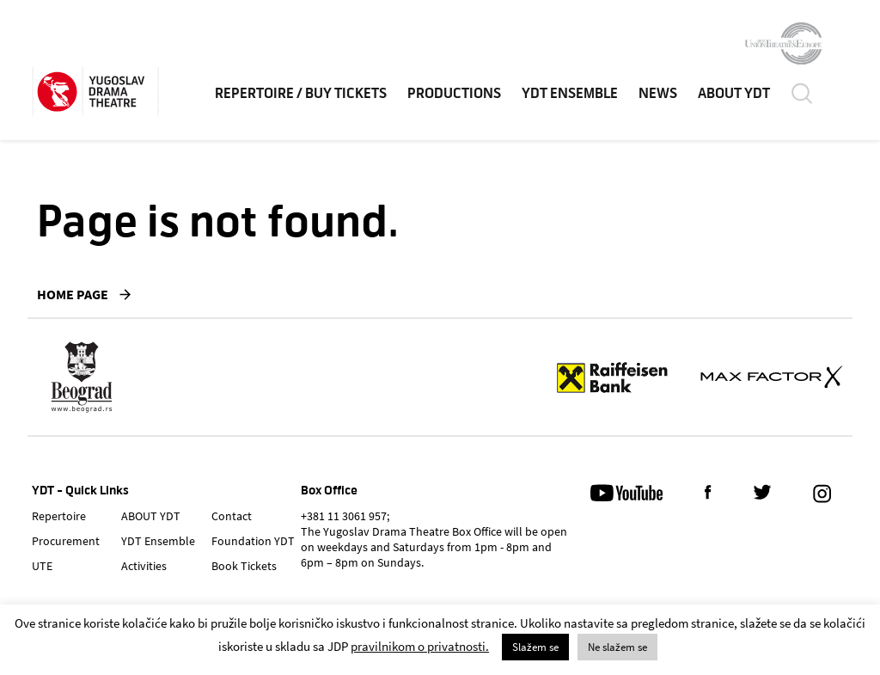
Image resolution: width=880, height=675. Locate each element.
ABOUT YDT (734, 94)
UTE (42, 566)
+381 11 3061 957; (345, 516)
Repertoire (59, 516)
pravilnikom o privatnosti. (420, 646)
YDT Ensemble (570, 94)
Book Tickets (244, 566)
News (658, 94)
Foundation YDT (253, 541)
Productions (454, 94)
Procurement (66, 541)
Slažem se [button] (535, 647)
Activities (144, 566)
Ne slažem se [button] (617, 647)
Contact (231, 516)
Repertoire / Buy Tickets (301, 94)
